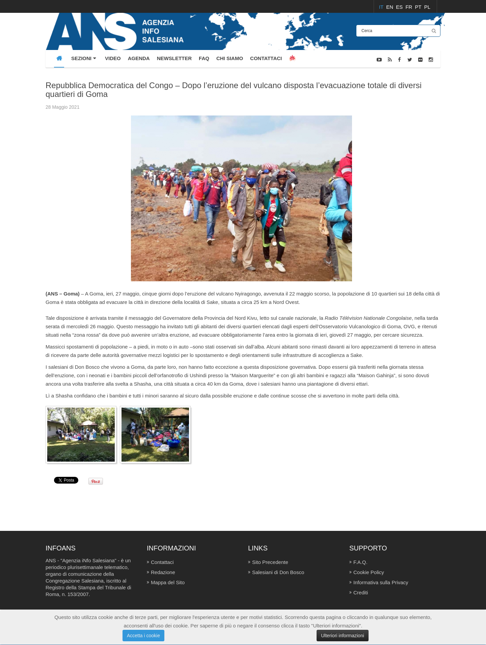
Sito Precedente (270, 562)
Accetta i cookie (143, 635)
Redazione (163, 572)
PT (419, 7)
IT (382, 7)
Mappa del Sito (168, 582)
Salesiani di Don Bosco (278, 572)
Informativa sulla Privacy (380, 582)
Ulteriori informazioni (342, 635)
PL (427, 7)
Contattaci (162, 562)
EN (390, 7)
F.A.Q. (360, 562)
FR (409, 7)
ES (400, 7)
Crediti (360, 592)
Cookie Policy (368, 572)
